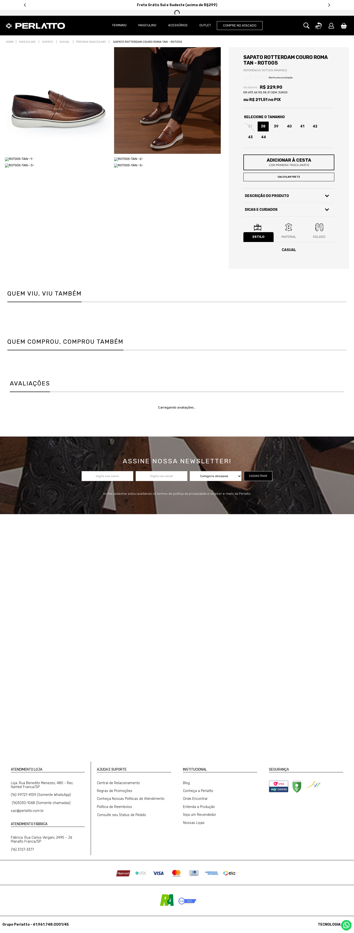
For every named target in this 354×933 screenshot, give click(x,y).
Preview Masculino (91, 41)
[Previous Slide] (25, 5)
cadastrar (258, 476)
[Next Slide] (329, 5)
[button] (306, 25)
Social (64, 41)
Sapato (47, 41)
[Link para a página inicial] (10, 42)
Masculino (27, 41)
